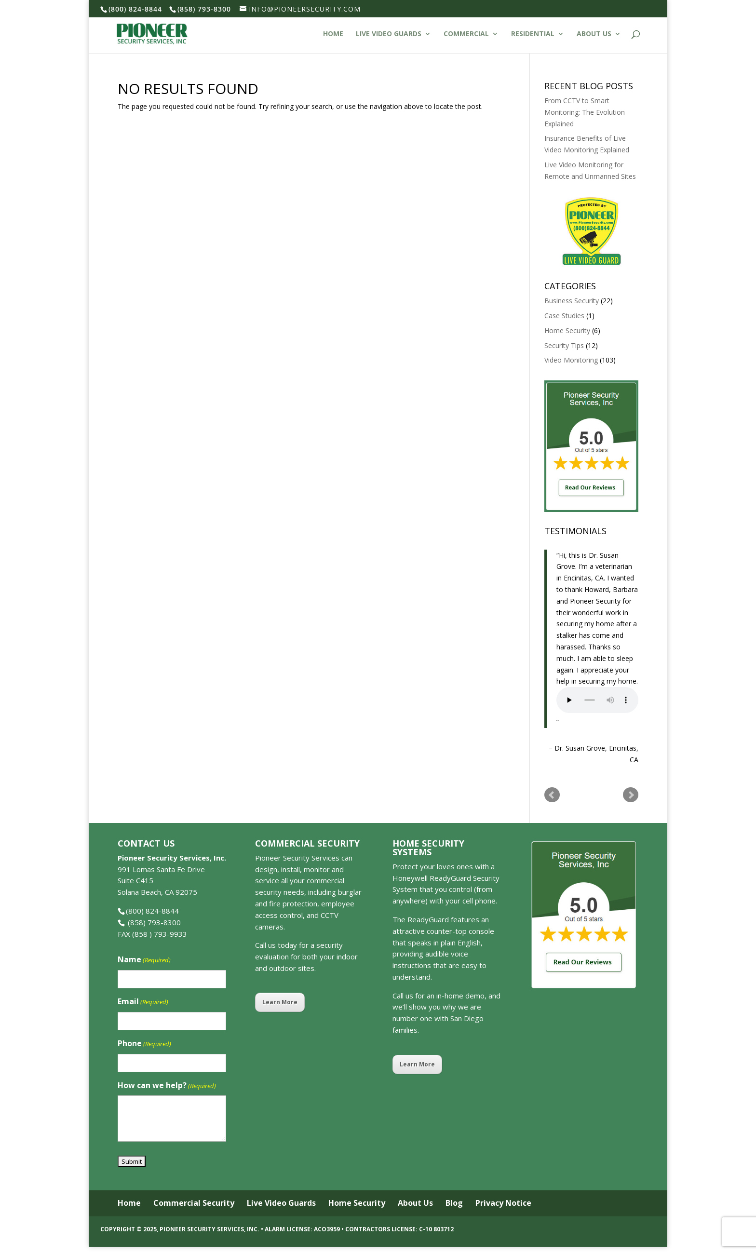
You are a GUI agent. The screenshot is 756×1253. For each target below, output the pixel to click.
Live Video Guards (388, 34)
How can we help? (167, 1086)
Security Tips (564, 345)
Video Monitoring (571, 359)
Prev (552, 795)
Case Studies (564, 315)
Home (333, 34)
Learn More (279, 1002)
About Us (594, 34)
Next (630, 795)
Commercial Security (193, 1203)
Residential (532, 34)
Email (143, 1002)
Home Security (567, 330)
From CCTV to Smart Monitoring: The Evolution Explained (584, 112)
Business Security (571, 300)
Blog (454, 1203)
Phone (144, 1044)
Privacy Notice (503, 1203)
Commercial (466, 34)
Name (144, 960)
